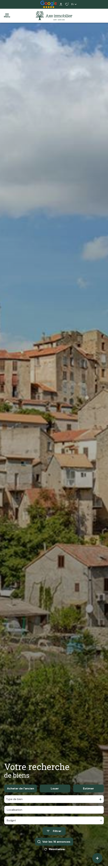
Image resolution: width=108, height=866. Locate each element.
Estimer (88, 788)
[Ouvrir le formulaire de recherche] (54, 831)
